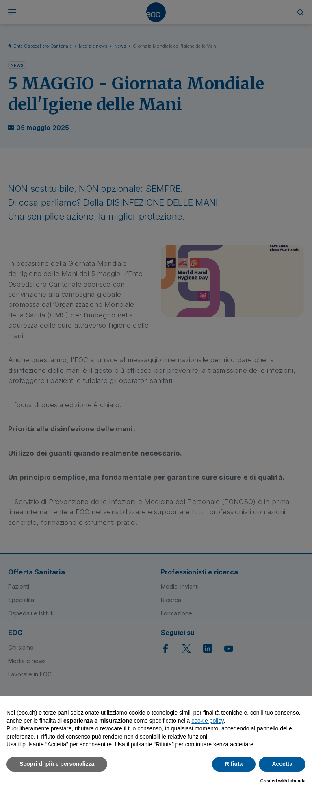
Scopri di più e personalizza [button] (57, 764)
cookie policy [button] (207, 720)
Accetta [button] (282, 764)
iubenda (297, 780)
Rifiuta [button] (234, 764)
